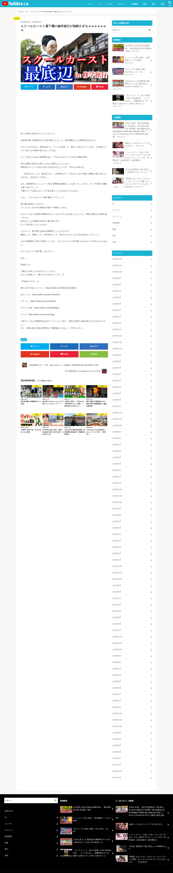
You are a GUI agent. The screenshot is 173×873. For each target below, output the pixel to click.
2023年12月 (117, 410)
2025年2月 (116, 321)
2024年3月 (116, 391)
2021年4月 (116, 613)
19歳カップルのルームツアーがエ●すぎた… (131, 144)
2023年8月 (116, 436)
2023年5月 (116, 455)
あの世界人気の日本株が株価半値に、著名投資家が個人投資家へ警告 (131, 48)
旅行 (144, 4)
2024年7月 (116, 366)
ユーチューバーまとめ (146, 869)
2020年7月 (116, 664)
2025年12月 (117, 258)
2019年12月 (117, 709)
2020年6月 (116, 671)
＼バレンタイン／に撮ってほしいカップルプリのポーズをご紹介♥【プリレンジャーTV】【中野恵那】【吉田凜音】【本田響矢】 (131, 156)
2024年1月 (116, 404)
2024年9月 (116, 353)
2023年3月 (116, 467)
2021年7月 (116, 594)
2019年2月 (116, 747)
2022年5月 (116, 531)
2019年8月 (116, 728)
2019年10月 (117, 721)
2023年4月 (116, 461)
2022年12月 (117, 486)
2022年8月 (116, 512)
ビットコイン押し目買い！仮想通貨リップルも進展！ (131, 60)
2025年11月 (117, 264)
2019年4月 (116, 740)
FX (100, 4)
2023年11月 (117, 416)
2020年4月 (116, 683)
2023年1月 (116, 480)
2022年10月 (117, 499)
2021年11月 (117, 569)
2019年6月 (116, 734)
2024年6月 (116, 372)
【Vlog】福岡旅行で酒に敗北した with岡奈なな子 (131, 170)
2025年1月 (116, 327)
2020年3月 (116, 690)
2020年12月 (117, 632)
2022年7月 (116, 518)
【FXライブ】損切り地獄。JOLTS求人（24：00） (129, 72)
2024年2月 (116, 397)
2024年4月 (116, 385)
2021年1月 (116, 626)
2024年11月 (117, 340)
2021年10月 (117, 575)
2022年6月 (116, 524)
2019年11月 (117, 715)
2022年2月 (116, 550)
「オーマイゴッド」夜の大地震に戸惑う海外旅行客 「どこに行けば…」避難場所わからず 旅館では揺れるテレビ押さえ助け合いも (131, 100)
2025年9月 (116, 277)
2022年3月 (116, 544)
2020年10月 (117, 645)
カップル (109, 4)
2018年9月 (116, 753)
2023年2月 (116, 474)
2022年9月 (116, 505)
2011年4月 (116, 772)
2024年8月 (116, 359)
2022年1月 (116, 556)
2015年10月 (117, 766)
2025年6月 (116, 296)
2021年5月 (116, 607)
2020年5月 (116, 677)
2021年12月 (117, 563)
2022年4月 (116, 537)
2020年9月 (116, 651)
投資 (162, 4)
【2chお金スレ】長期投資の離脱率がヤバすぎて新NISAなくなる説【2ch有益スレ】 (130, 84)
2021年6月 (116, 601)
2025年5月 (116, 302)
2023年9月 (116, 429)
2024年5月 (116, 378)
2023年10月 (117, 423)
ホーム (90, 4)
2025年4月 (116, 308)
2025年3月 (116, 315)
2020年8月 (116, 658)
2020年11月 (117, 639)
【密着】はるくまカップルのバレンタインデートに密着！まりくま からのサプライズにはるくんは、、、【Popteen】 (131, 181)
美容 (153, 4)
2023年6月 (116, 448)
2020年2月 (116, 696)
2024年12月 (117, 334)
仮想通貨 (134, 4)
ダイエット (122, 4)
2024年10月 (117, 347)
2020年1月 (116, 702)
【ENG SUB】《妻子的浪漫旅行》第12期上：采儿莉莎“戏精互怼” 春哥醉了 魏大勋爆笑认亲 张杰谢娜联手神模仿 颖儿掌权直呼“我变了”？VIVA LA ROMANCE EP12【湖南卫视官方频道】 (131, 129)
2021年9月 (116, 582)
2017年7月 (116, 759)
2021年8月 (116, 588)
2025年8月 (116, 283)
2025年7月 (116, 289)
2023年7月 (116, 442)
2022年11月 (117, 493)
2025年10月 (117, 270)
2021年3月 (116, 620)
